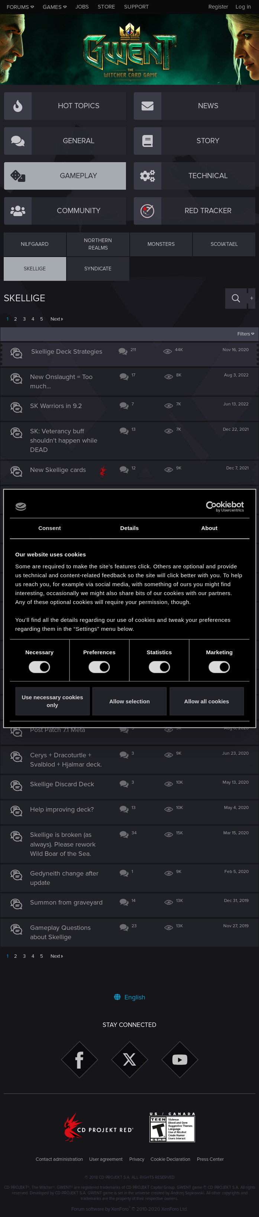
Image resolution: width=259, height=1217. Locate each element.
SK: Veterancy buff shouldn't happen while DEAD (67, 444)
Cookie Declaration (170, 1159)
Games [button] (52, 7)
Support (136, 6)
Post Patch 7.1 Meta (60, 747)
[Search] (236, 298)
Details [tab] (129, 528)
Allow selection (129, 701)
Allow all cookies (206, 701)
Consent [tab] (49, 528)
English (129, 997)
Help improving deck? (65, 826)
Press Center (210, 1159)
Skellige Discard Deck (65, 801)
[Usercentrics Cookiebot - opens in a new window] (211, 506)
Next (55, 319)
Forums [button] (18, 7)
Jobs (82, 6)
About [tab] (209, 528)
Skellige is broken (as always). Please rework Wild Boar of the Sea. (66, 861)
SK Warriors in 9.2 (59, 409)
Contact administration (59, 1159)
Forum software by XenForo (129, 1209)
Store (106, 6)
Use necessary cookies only (52, 701)
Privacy (136, 1159)
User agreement (106, 1159)
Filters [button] (240, 334)
